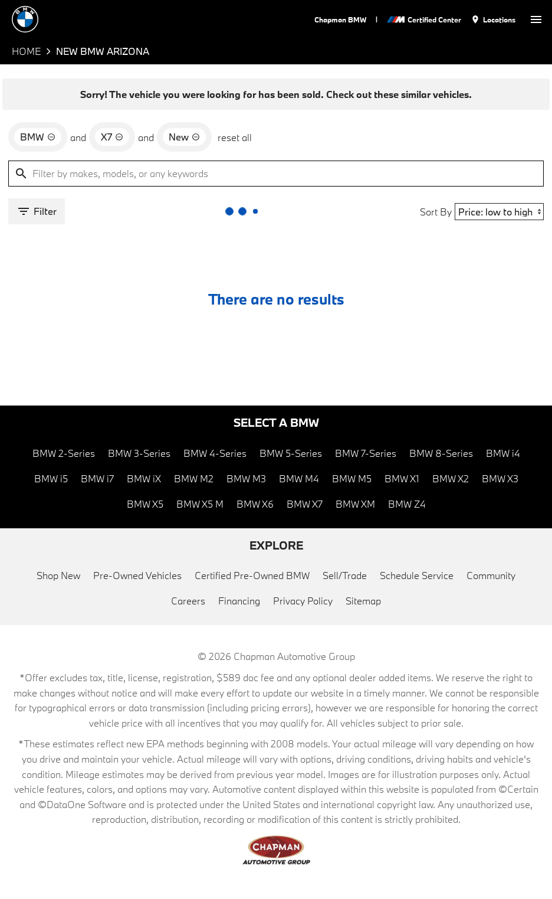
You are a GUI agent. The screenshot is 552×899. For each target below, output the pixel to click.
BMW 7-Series (365, 453)
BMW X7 (305, 504)
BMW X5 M (200, 504)
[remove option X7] (112, 137)
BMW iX (144, 478)
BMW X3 (500, 478)
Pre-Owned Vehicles (137, 575)
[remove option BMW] (37, 137)
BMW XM (355, 504)
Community (490, 575)
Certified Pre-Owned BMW (252, 575)
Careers (188, 600)
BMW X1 (402, 478)
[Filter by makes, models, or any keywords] (276, 174)
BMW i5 (51, 478)
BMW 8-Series (441, 453)
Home (26, 51)
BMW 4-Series (215, 453)
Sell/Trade (345, 575)
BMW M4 (299, 478)
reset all (235, 137)
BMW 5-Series (290, 453)
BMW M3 (246, 478)
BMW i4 (503, 453)
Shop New (58, 575)
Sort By (436, 211)
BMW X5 (145, 504)
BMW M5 (352, 478)
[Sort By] (499, 211)
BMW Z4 (407, 504)
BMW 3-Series (139, 453)
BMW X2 (450, 478)
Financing (239, 600)
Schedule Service (417, 575)
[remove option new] (184, 137)
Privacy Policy (303, 600)
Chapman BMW (340, 19)
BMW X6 (255, 504)
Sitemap (363, 600)
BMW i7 (97, 478)
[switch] (536, 19)
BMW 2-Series (63, 453)
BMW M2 (193, 478)
